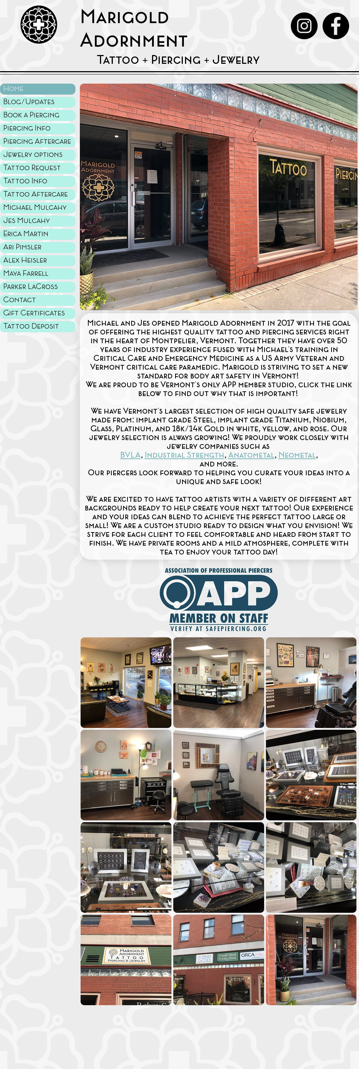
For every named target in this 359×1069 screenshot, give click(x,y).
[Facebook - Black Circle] (335, 25)
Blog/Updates (29, 102)
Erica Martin (25, 234)
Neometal (297, 455)
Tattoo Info (25, 181)
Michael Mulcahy (35, 208)
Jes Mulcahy (26, 221)
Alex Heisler (25, 260)
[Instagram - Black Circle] (304, 25)
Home (13, 89)
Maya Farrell (25, 274)
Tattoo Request (32, 168)
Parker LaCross (30, 287)
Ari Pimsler (22, 247)
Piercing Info (27, 128)
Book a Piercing (31, 115)
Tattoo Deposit (31, 326)
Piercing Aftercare (37, 142)
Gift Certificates (34, 313)
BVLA (130, 455)
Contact (19, 300)
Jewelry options (33, 155)
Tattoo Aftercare (35, 194)
